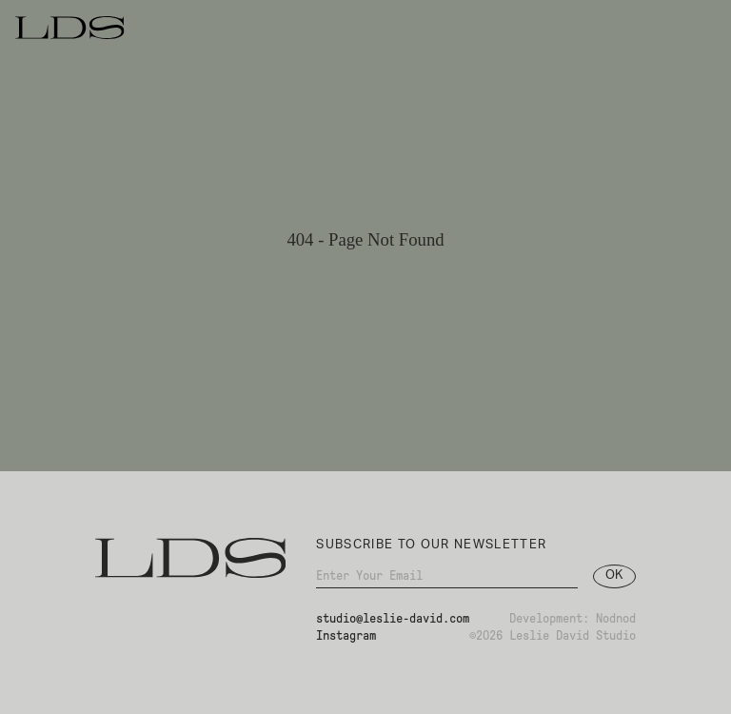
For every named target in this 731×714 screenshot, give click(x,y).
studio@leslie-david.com (392, 623)
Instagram (346, 641)
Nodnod (616, 623)
